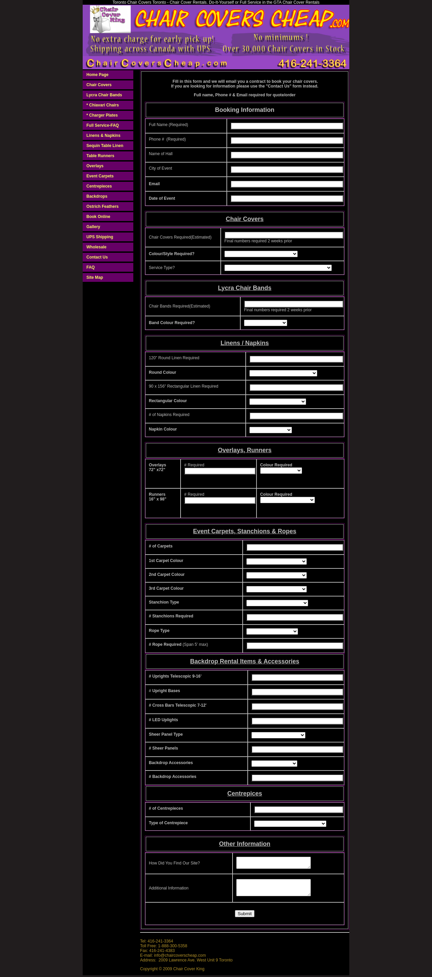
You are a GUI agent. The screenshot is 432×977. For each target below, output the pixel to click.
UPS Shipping (99, 237)
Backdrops (96, 196)
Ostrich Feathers (102, 206)
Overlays (95, 166)
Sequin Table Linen (104, 145)
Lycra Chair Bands (104, 95)
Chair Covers (99, 84)
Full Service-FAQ (102, 125)
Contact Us (97, 257)
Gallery (93, 226)
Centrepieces (99, 186)
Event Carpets (100, 176)
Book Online (98, 216)
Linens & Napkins (103, 135)
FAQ (90, 267)
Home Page (97, 74)
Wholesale (96, 247)
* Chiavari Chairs (102, 105)
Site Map (94, 277)
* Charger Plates (102, 115)
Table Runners (100, 155)
